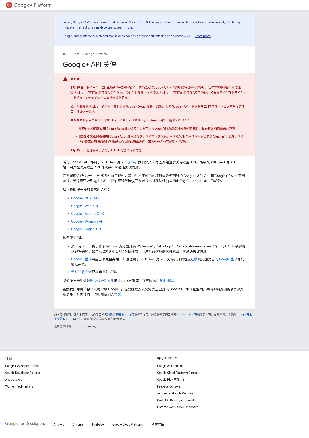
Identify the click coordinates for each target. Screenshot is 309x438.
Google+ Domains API (88, 221)
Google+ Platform (33, 5)
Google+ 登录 (81, 259)
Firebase (98, 424)
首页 (65, 54)
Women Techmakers (19, 386)
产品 (76, 54)
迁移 (194, 259)
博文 (117, 294)
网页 (93, 281)
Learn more (124, 27)
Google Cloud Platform (127, 424)
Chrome (78, 424)
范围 (232, 128)
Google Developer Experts (22, 372)
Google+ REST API (85, 198)
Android (58, 424)
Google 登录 (228, 259)
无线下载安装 (81, 272)
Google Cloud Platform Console (178, 372)
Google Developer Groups (22, 366)
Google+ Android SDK (87, 214)
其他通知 (166, 281)
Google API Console (170, 366)
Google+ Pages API (86, 229)
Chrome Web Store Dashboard (177, 407)
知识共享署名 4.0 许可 (120, 314)
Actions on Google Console (175, 393)
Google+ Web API (84, 206)
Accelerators (14, 379)
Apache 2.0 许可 (187, 314)
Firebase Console (168, 386)
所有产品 (158, 424)
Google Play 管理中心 (171, 379)
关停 (131, 162)
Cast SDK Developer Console (176, 400)
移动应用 (107, 281)
